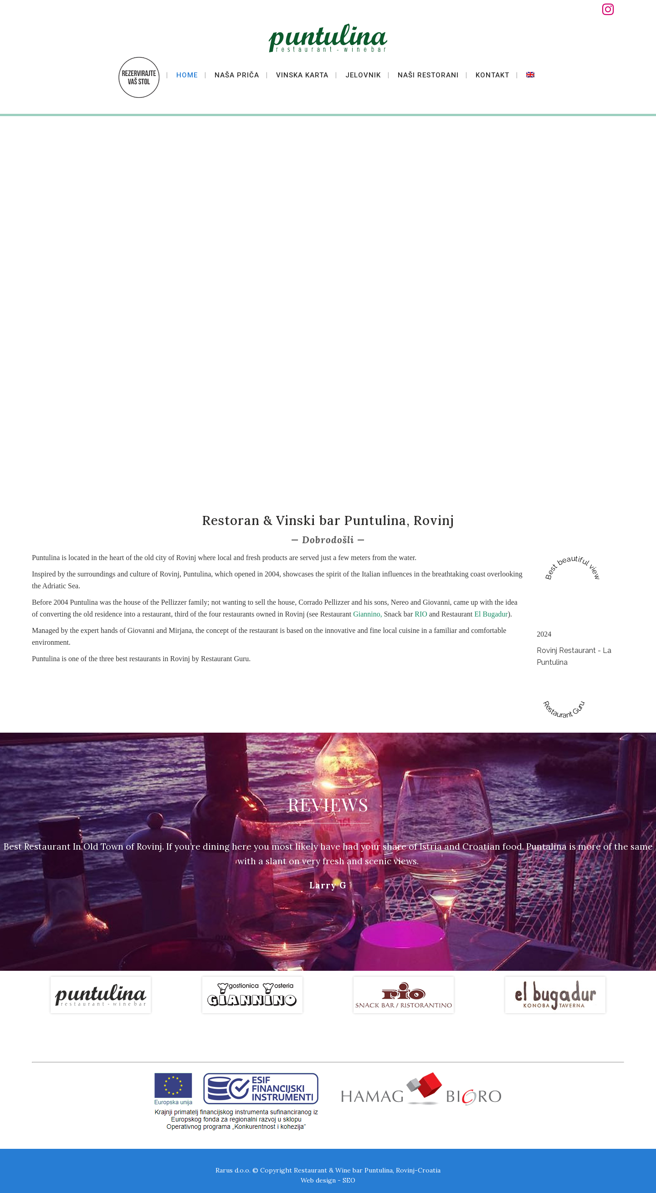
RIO (421, 614)
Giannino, (368, 614)
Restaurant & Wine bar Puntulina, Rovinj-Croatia (367, 1169)
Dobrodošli (328, 540)
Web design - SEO (328, 1179)
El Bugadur (490, 614)
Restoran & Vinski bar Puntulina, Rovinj (328, 520)
